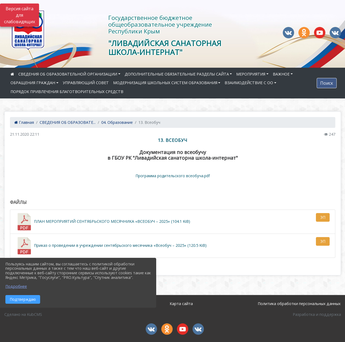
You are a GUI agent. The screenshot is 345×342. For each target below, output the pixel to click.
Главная (24, 122)
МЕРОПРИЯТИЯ (250, 74)
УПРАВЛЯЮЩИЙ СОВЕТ (86, 82)
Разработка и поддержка (317, 314)
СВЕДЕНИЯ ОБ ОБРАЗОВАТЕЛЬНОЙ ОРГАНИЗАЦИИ (67, 74)
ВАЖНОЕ (281, 74)
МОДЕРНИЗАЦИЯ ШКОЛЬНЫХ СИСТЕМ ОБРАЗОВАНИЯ (165, 82)
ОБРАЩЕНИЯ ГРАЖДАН (33, 82)
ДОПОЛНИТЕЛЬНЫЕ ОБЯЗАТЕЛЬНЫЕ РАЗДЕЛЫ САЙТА (177, 74)
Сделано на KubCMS (23, 314)
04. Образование (117, 122)
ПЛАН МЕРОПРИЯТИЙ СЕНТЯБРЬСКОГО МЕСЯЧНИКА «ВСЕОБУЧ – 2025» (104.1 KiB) (103, 221)
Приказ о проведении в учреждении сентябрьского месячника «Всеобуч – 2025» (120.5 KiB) (111, 245)
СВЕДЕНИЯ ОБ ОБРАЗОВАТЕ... (68, 122)
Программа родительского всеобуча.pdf (172, 175)
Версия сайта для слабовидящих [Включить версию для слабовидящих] (19, 15)
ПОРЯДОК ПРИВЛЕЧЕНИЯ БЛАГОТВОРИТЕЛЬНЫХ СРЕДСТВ (67, 91)
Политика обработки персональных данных (299, 303)
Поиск (326, 83)
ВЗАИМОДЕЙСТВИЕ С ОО (249, 82)
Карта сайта (181, 303)
